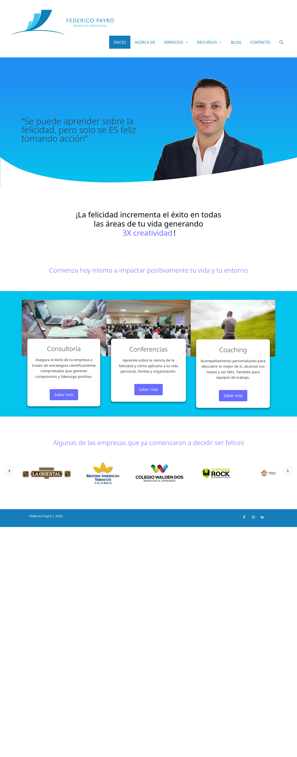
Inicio (119, 42)
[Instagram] (253, 517)
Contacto (260, 42)
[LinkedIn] (262, 517)
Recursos (211, 42)
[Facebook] (244, 517)
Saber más (64, 394)
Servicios (178, 42)
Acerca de (145, 42)
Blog (236, 42)
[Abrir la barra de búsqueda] (281, 42)
